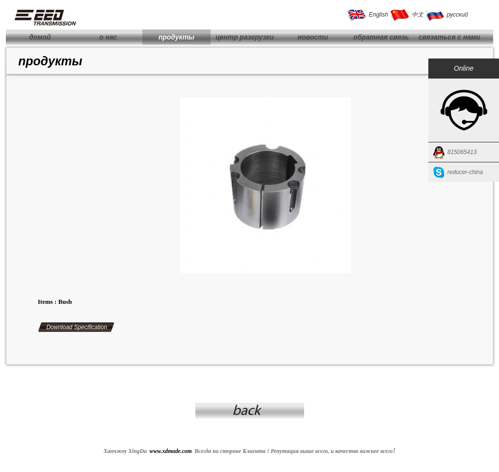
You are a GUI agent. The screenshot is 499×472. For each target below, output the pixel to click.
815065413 (462, 152)
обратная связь (381, 37)
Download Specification (76, 327)
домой (40, 37)
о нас (108, 37)
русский (457, 14)
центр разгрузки (244, 37)
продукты (176, 37)
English (378, 14)
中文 (417, 14)
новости (313, 37)
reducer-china (465, 172)
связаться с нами (449, 37)
